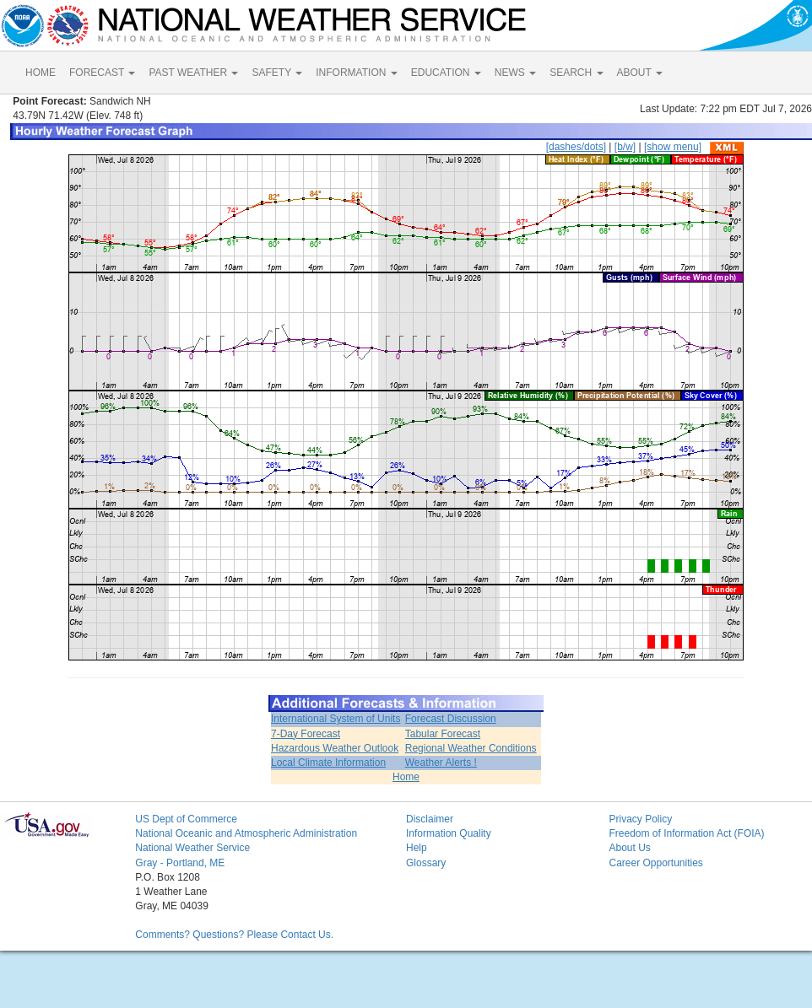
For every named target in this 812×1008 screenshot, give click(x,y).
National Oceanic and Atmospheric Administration (246, 833)
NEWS (515, 72)
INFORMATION (356, 72)
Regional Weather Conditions (471, 748)
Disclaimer (429, 819)
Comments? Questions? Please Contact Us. (234, 935)
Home (406, 777)
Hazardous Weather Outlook (334, 748)
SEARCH (576, 72)
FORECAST (102, 72)
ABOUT (640, 72)
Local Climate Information (328, 762)
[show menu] (672, 147)
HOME (40, 72)
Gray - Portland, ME (180, 863)
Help (416, 848)
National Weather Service (192, 848)
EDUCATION (446, 72)
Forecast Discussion (450, 719)
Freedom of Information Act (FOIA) (686, 833)
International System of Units (335, 719)
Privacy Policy (640, 819)
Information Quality (448, 833)
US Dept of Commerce (186, 819)
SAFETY (277, 72)
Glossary (426, 863)
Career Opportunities (655, 863)
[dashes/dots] (576, 147)
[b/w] (625, 147)
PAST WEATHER (193, 72)
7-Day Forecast (305, 734)
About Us (629, 848)
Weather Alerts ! (441, 762)
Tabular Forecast (442, 734)
